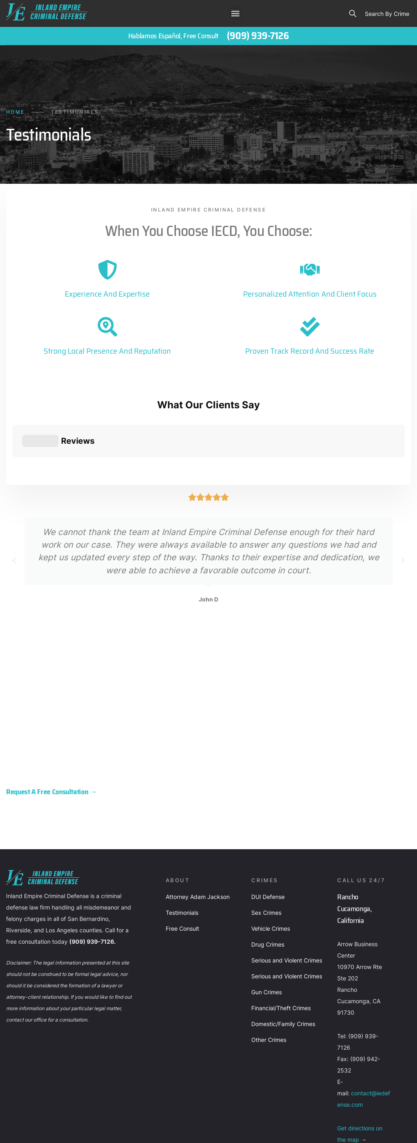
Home (15, 112)
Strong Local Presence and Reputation (107, 350)
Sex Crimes (266, 846)
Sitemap (116, 1129)
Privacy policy (78, 1129)
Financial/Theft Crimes (281, 941)
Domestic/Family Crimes (283, 957)
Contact (41, 1129)
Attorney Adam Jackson (198, 830)
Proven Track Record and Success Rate (309, 350)
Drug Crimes (267, 877)
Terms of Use (153, 1129)
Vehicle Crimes (270, 862)
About (13, 1129)
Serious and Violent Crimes (286, 893)
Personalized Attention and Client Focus (310, 293)
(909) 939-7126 (258, 36)
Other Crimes (268, 973)
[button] (235, 13)
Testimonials (182, 846)
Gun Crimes (266, 925)
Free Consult (182, 862)
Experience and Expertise (107, 293)
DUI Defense (268, 830)
